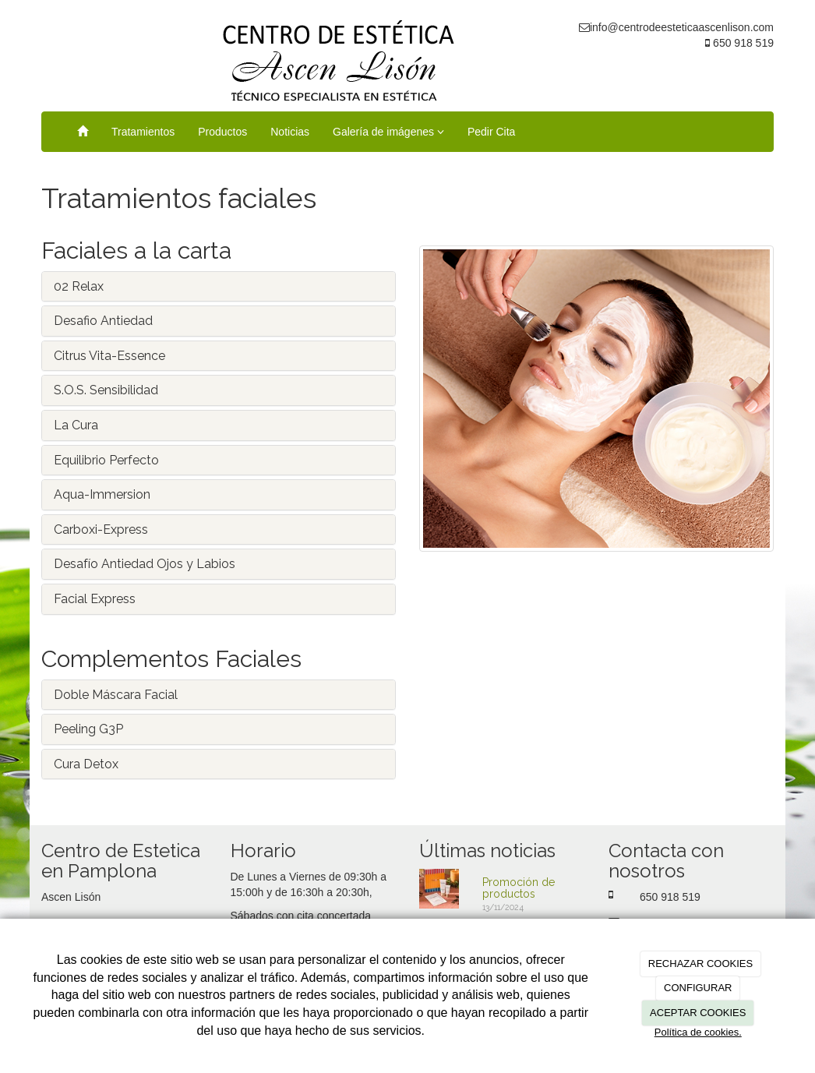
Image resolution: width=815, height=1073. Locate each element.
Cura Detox (86, 764)
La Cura (76, 425)
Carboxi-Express (101, 529)
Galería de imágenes (388, 131)
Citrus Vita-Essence (109, 355)
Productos (222, 131)
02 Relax (79, 286)
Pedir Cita (491, 131)
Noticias (289, 131)
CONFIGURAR (698, 988)
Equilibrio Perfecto (106, 460)
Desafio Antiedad (103, 320)
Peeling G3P (88, 729)
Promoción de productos (518, 888)
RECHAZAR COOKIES (700, 963)
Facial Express (95, 598)
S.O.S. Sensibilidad (106, 390)
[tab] (218, 287)
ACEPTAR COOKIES (698, 1012)
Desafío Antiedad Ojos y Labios (144, 563)
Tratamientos (143, 131)
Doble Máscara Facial (116, 694)
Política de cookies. (698, 1032)
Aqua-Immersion (102, 494)
